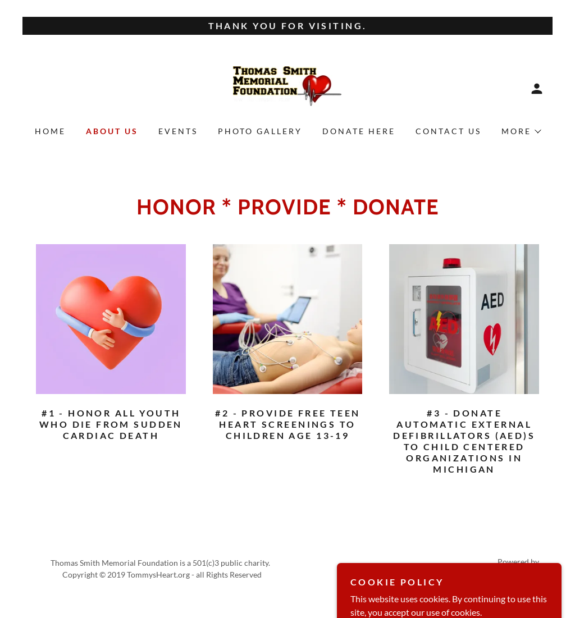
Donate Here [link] (358, 131)
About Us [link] (112, 131)
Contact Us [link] (448, 131)
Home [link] (50, 131)
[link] (287, 87)
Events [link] (178, 131)
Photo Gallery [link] (260, 131)
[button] (537, 88)
